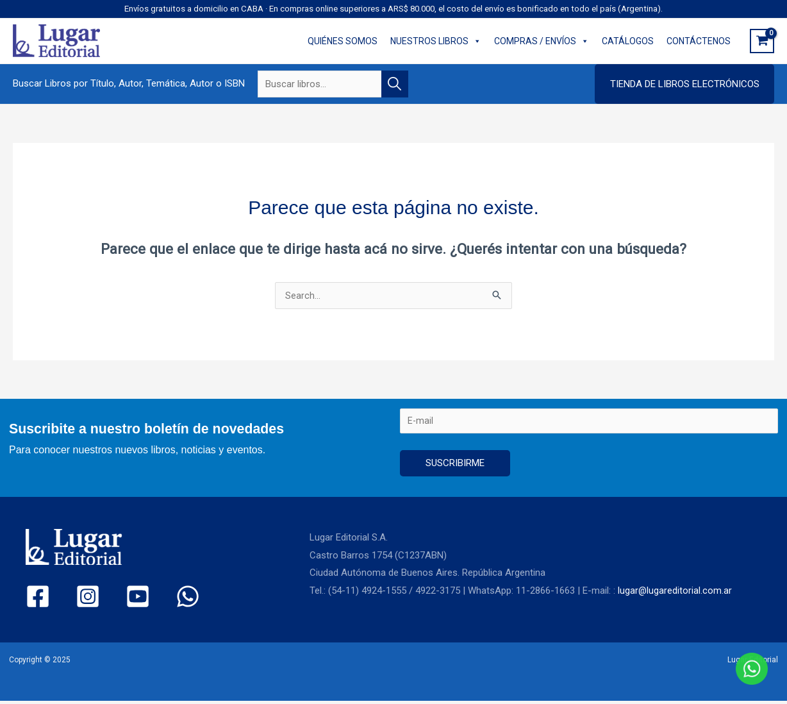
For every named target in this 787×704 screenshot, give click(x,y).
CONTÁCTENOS (699, 41)
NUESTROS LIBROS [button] (435, 41)
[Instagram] (76, 599)
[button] (684, 84)
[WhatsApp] (155, 599)
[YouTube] (116, 599)
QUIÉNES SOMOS (342, 41)
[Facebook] (37, 599)
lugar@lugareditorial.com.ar (675, 593)
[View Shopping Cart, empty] (762, 41)
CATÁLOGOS (628, 41)
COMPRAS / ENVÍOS (541, 41)
